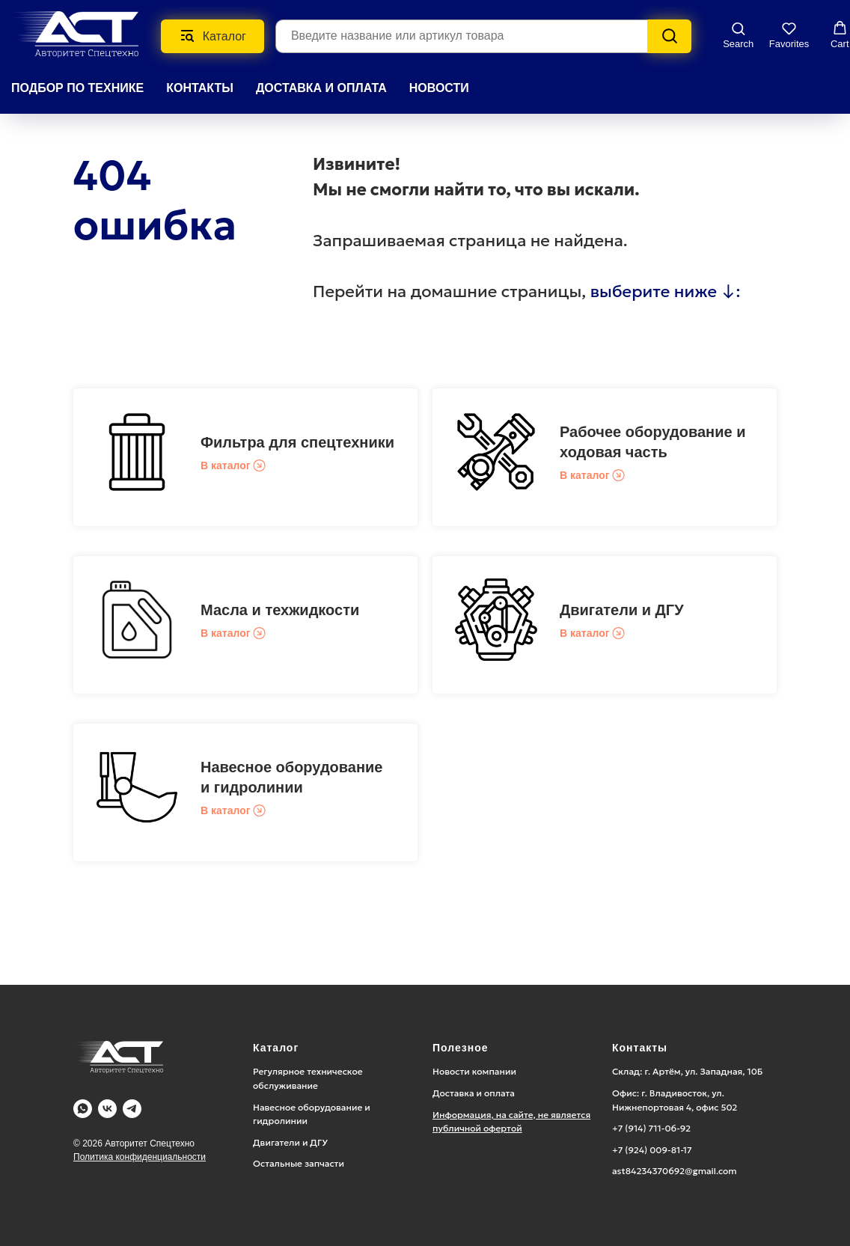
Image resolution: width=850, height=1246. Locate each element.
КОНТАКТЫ (199, 88)
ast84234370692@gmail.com (674, 1170)
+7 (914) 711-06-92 (651, 1128)
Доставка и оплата (473, 1093)
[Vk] (107, 1108)
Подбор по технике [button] (77, 88)
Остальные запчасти (298, 1163)
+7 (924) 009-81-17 (652, 1149)
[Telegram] (132, 1108)
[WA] (82, 1108)
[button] (738, 35)
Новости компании (474, 1071)
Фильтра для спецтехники (297, 442)
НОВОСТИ (439, 88)
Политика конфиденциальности (139, 1157)
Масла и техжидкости (280, 610)
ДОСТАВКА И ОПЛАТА (321, 88)
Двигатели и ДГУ (622, 610)
